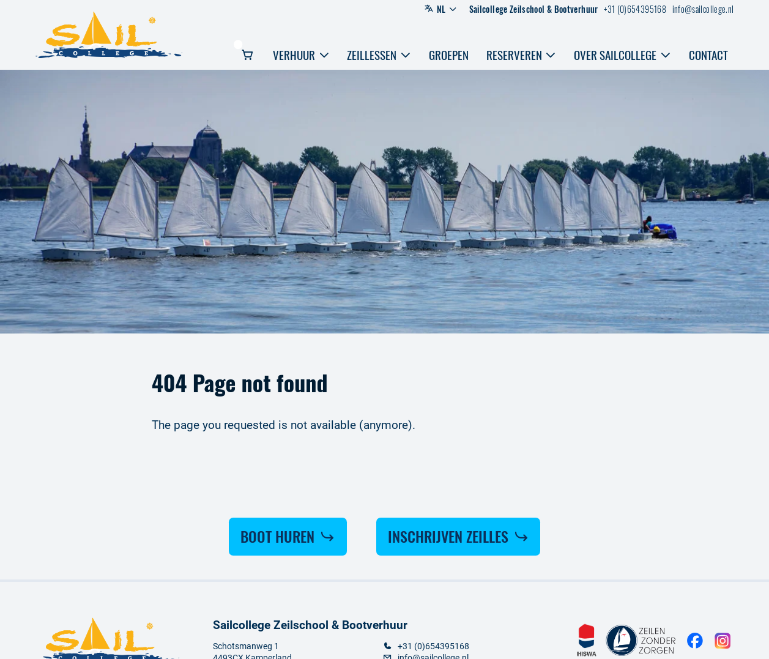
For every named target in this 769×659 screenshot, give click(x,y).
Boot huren (287, 536)
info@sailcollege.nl (703, 8)
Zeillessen (379, 55)
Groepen (449, 55)
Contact (708, 55)
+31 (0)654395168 (635, 8)
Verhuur (301, 55)
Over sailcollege (622, 55)
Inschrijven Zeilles (458, 536)
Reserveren (521, 55)
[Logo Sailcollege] (108, 35)
